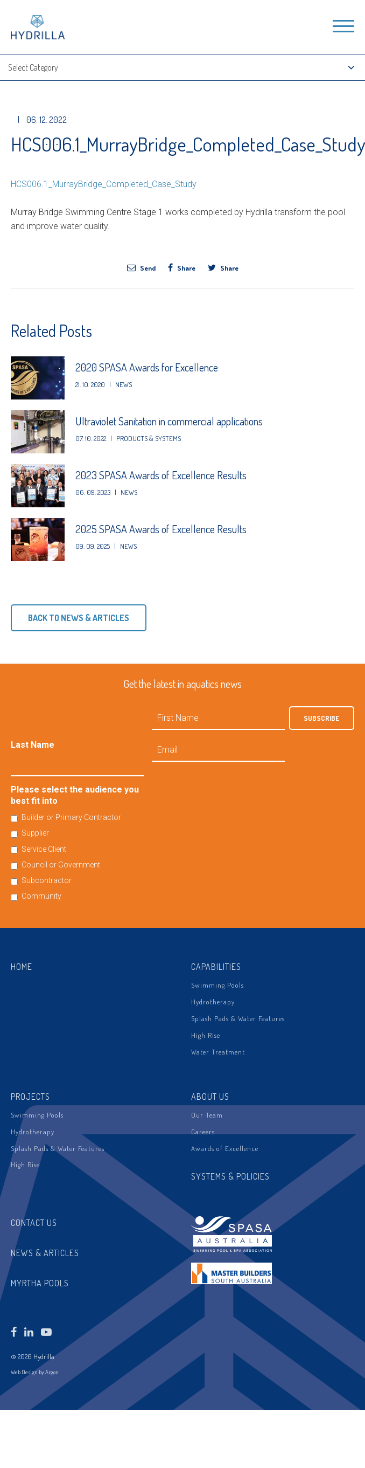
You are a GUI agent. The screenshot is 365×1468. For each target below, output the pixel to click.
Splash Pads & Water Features (238, 1018)
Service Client (44, 849)
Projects (30, 1096)
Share (181, 267)
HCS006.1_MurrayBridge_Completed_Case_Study (103, 184)
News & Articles (45, 1253)
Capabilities (216, 966)
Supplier (35, 833)
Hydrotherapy (213, 1001)
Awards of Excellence (224, 1148)
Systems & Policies (230, 1176)
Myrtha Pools (40, 1283)
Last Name (32, 745)
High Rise (205, 1035)
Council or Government (61, 864)
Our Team (207, 1115)
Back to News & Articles (78, 617)
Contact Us (34, 1222)
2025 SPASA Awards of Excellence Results (161, 529)
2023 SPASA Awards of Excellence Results (161, 475)
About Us (210, 1096)
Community (41, 896)
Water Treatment (218, 1051)
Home (21, 966)
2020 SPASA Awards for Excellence (146, 367)
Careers (203, 1131)
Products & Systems (148, 438)
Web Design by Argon (35, 1372)
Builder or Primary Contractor (71, 817)
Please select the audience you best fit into (75, 795)
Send (141, 267)
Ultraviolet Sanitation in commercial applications (169, 421)
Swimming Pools (217, 985)
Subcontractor (47, 880)
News (123, 384)
